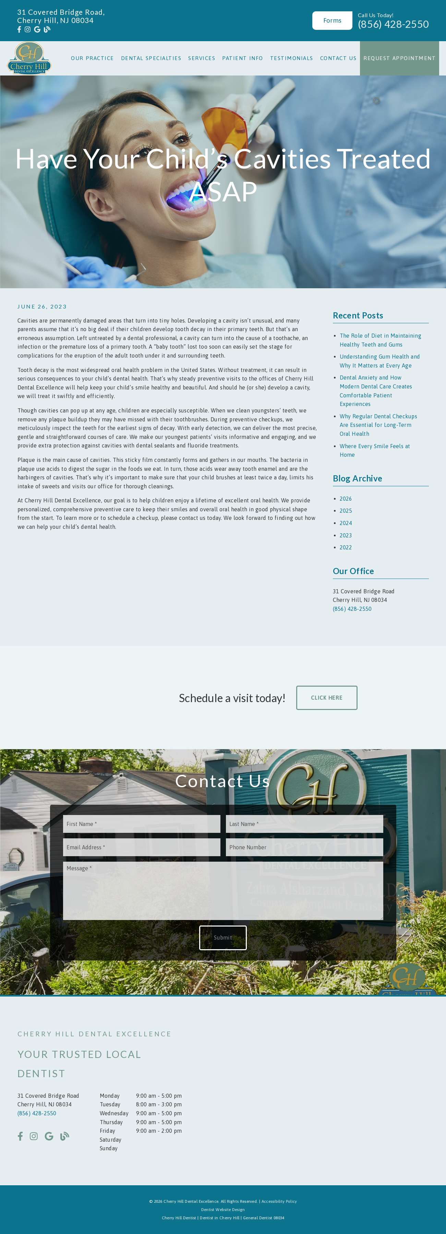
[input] (141, 824)
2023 (346, 535)
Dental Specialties (151, 58)
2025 (346, 511)
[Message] (223, 891)
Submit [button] (223, 937)
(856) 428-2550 (393, 24)
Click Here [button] (327, 698)
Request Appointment (399, 58)
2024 (346, 523)
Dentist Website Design (223, 1209)
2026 (346, 499)
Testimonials (291, 58)
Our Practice (92, 58)
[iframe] (346, 1091)
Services (201, 58)
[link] (19, 29)
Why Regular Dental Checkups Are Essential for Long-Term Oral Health (378, 425)
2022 (346, 547)
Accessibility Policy (279, 1201)
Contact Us (338, 58)
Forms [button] (332, 20)
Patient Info (242, 58)
